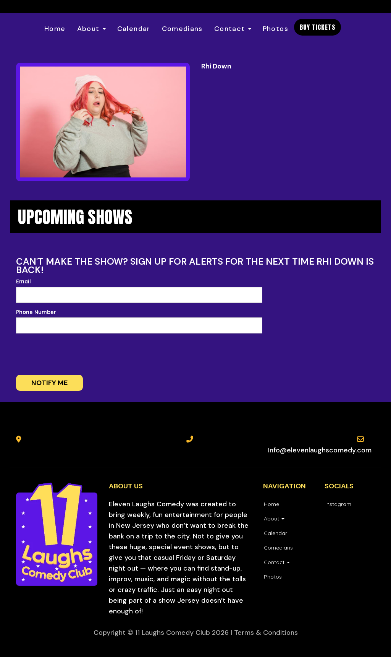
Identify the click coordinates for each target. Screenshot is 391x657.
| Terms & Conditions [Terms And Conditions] (264, 632)
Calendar (133, 28)
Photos (275, 28)
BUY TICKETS (317, 27)
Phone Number (36, 312)
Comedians (182, 28)
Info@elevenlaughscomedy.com (320, 450)
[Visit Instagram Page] (338, 504)
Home (54, 28)
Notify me (49, 382)
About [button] (91, 28)
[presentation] (74, 354)
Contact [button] (232, 28)
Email (23, 281)
